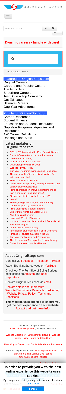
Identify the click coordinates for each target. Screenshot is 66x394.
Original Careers (15, 82)
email (47, 282)
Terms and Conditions (41, 338)
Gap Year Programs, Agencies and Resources (29, 129)
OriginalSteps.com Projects (33, 357)
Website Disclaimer (17, 290)
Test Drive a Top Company (23, 96)
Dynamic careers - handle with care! (32, 42)
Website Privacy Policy (21, 293)
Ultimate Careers (16, 103)
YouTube (50, 265)
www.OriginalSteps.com (22, 328)
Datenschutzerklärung (45, 290)
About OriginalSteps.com (16, 344)
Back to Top (56, 384)
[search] (32, 59)
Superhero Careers (18, 93)
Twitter (56, 260)
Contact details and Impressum (46, 344)
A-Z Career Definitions (20, 134)
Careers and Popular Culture (24, 86)
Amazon (30, 273)
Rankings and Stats (18, 138)
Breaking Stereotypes (45, 350)
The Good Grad (15, 89)
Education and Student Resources (28, 124)
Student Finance (15, 120)
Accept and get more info (32, 308)
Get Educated (14, 100)
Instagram (43, 260)
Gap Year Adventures (19, 107)
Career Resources (17, 117)
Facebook (27, 260)
